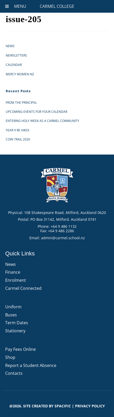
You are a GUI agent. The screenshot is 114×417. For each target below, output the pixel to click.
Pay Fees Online (20, 349)
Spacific (63, 405)
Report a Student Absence (30, 365)
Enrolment (15, 280)
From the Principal (21, 102)
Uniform (13, 307)
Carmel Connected (23, 288)
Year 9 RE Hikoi (17, 130)
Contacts (14, 373)
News (10, 46)
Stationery (15, 331)
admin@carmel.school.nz (63, 237)
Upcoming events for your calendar (36, 111)
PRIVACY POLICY (90, 405)
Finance (12, 272)
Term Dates (16, 323)
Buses (11, 315)
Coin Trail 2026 (18, 139)
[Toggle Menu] (7, 6)
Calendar (14, 65)
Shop (10, 357)
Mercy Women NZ (20, 74)
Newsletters (16, 55)
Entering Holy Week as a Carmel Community (42, 121)
